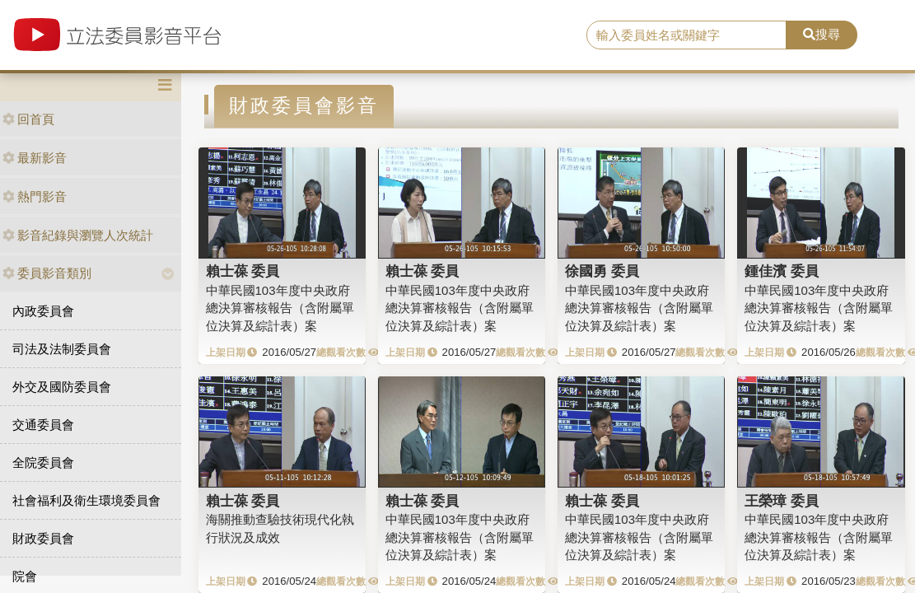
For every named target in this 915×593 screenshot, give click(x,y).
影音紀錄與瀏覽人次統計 (77, 235)
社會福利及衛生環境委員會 (86, 500)
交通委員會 (43, 425)
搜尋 (821, 34)
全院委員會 (43, 462)
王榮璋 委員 (782, 500)
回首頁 (28, 119)
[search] (686, 35)
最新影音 (34, 158)
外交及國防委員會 (61, 387)
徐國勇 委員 (602, 271)
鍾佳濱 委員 (782, 271)
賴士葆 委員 (243, 271)
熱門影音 (34, 196)
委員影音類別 (46, 273)
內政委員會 (43, 311)
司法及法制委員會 (61, 349)
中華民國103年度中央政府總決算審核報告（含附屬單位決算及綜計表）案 (280, 308)
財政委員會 (43, 538)
